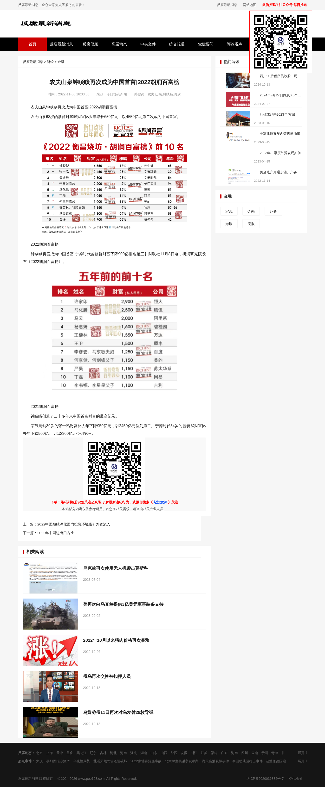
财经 (50, 62)
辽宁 (93, 753)
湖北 (133, 753)
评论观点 (234, 44)
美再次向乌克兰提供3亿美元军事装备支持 (123, 604)
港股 (229, 224)
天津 (59, 753)
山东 (153, 753)
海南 (234, 753)
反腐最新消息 (227, 5)
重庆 (69, 753)
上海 (49, 753)
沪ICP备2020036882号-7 (265, 779)
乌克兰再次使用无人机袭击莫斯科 (115, 568)
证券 (273, 211)
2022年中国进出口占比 (55, 533)
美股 (251, 224)
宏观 (229, 211)
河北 (113, 753)
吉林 (103, 753)
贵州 (264, 753)
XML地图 (295, 779)
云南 (254, 753)
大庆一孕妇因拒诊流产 (53, 761)
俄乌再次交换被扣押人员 (107, 676)
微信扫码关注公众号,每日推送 (284, 5)
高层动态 (119, 44)
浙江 (194, 753)
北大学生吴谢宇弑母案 (182, 761)
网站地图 (249, 5)
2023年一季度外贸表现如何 (280, 153)
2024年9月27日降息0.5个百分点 (281, 95)
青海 (274, 753)
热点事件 (25, 761)
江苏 (204, 753)
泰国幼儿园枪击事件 (247, 761)
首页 (32, 44)
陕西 (174, 753)
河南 (123, 753)
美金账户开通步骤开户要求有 (281, 172)
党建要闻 (206, 44)
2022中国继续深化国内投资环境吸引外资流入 (73, 524)
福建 (214, 753)
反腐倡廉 (90, 44)
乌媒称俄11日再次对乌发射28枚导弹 (118, 712)
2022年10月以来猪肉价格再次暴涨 (116, 640)
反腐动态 (25, 753)
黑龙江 (82, 753)
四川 (244, 753)
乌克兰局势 (81, 761)
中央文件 (148, 44)
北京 (39, 753)
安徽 (184, 753)
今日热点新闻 (117, 94)
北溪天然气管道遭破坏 (110, 761)
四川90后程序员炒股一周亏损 (281, 76)
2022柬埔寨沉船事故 (146, 761)
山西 (164, 753)
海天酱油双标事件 (215, 761)
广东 (224, 753)
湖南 (143, 753)
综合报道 (177, 44)
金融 (61, 62)
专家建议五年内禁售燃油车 (280, 134)
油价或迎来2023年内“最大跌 (281, 114)
